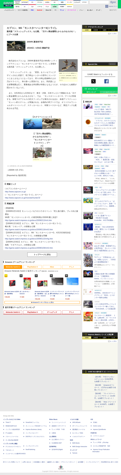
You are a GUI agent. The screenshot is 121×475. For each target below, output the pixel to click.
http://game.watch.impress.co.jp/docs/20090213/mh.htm (28, 220)
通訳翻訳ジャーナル (78, 429)
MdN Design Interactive (79, 446)
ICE (92, 419)
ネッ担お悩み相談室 (12, 440)
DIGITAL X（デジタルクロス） (35, 436)
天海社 (95, 422)
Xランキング (92, 89)
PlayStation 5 (32, 267)
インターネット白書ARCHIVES (16, 453)
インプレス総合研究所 (13, 429)
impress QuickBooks (99, 429)
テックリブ (73, 450)
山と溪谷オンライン (58, 439)
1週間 (104, 30)
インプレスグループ (92, 462)
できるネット (10, 450)
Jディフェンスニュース (79, 426)
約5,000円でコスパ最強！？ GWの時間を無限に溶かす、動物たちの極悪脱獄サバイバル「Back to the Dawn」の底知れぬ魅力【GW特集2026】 (105, 145)
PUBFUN (94, 433)
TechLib (74, 453)
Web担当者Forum (11, 426)
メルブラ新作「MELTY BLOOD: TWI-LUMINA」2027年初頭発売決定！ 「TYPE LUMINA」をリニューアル (104, 114)
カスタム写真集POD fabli (101, 446)
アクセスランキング (95, 27)
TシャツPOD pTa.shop (100, 442)
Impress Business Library (34, 429)
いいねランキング (109, 92)
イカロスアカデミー (78, 436)
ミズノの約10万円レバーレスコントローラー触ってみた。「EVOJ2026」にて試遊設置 (105, 306)
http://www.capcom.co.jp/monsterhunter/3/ (22, 198)
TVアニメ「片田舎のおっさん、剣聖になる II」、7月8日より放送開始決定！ (105, 259)
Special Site (92, 64)
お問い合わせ (26, 462)
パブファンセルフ (98, 436)
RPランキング (91, 92)
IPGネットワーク (96, 439)
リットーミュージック (59, 422)
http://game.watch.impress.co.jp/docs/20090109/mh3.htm (29, 248)
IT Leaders (9, 433)
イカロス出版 (74, 419)
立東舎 (54, 433)
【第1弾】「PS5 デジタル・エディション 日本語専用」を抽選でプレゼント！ (104, 379)
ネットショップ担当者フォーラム (36, 426)
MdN (71, 440)
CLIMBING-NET (57, 443)
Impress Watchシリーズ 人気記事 (100, 334)
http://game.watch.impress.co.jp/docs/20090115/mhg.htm (29, 239)
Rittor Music (53, 419)
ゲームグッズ (52, 312)
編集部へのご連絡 (53, 462)
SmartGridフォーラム (32, 422)
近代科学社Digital (57, 449)
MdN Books (76, 443)
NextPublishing (30, 449)
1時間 (87, 30)
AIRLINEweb (76, 422)
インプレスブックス (32, 446)
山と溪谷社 (52, 436)
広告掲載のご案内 (39, 462)
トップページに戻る (42, 255)
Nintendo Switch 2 (13, 267)
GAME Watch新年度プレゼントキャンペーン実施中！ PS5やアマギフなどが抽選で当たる (102, 372)
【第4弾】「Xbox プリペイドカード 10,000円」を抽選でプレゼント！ (105, 404)
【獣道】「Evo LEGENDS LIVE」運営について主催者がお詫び (104, 229)
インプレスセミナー (32, 433)
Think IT (8, 422)
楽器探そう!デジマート (59, 426)
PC (56, 10)
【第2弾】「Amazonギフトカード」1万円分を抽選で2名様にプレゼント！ (105, 387)
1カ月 (113, 30)
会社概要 (80, 462)
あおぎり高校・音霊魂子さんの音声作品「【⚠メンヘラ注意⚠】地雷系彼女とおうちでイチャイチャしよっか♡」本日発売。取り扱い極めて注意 (105, 250)
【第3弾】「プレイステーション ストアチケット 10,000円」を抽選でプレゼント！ (104, 396)
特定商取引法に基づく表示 (109, 462)
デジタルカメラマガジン (13, 446)
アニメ (71, 267)
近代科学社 (52, 446)
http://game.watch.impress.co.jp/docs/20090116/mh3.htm (29, 230)
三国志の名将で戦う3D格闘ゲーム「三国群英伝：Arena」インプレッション (104, 276)
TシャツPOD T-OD (58, 429)
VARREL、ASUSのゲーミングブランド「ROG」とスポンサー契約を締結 (104, 295)
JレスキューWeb (77, 433)
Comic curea (97, 426)
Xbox (52, 267)
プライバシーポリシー (68, 462)
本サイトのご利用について (11, 462)
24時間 (95, 30)
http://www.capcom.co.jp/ (15, 192)
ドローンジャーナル (12, 436)
